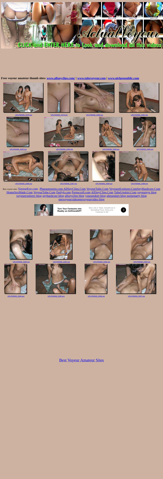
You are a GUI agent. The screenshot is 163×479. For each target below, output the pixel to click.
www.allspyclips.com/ (61, 78)
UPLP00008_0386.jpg (23, 184)
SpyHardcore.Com (148, 188)
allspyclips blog (74, 195)
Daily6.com (63, 192)
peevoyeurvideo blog (91, 199)
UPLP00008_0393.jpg (141, 262)
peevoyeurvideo (68, 199)
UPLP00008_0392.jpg (101, 262)
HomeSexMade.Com (19, 192)
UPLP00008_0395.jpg (56, 296)
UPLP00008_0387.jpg (68, 184)
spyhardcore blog (53, 195)
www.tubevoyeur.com (91, 78)
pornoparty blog (137, 195)
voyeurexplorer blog (29, 195)
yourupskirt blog (95, 195)
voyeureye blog (147, 192)
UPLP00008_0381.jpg (139, 115)
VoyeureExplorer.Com (123, 188)
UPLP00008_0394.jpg (15, 296)
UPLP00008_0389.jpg (139, 184)
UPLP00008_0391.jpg (61, 262)
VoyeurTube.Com (97, 188)
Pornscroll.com (81, 192)
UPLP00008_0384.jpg (110, 149)
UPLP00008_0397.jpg (136, 296)
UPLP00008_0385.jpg (144, 149)
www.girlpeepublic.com (123, 78)
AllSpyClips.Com (74, 188)
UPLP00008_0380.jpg (94, 115)
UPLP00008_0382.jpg (18, 149)
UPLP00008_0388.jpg (103, 184)
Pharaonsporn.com (51, 188)
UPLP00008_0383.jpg (64, 149)
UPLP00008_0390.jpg (21, 262)
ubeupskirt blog (117, 195)
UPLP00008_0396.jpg (96, 296)
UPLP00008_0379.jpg (59, 115)
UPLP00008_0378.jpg (23, 115)
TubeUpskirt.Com (125, 192)
